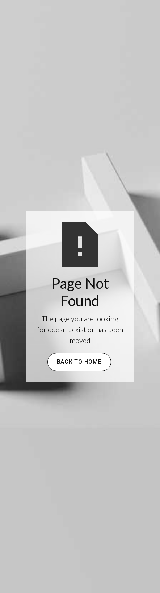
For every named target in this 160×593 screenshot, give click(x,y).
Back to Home (79, 361)
